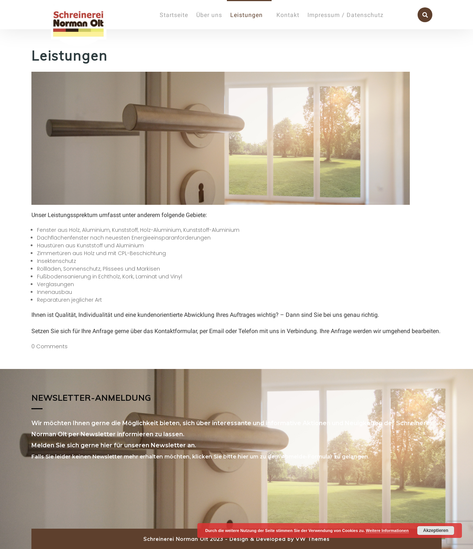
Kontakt (287, 14)
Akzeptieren (435, 530)
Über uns (209, 14)
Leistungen (246, 14)
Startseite (174, 14)
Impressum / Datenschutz (345, 14)
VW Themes (312, 539)
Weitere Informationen (387, 530)
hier (243, 456)
